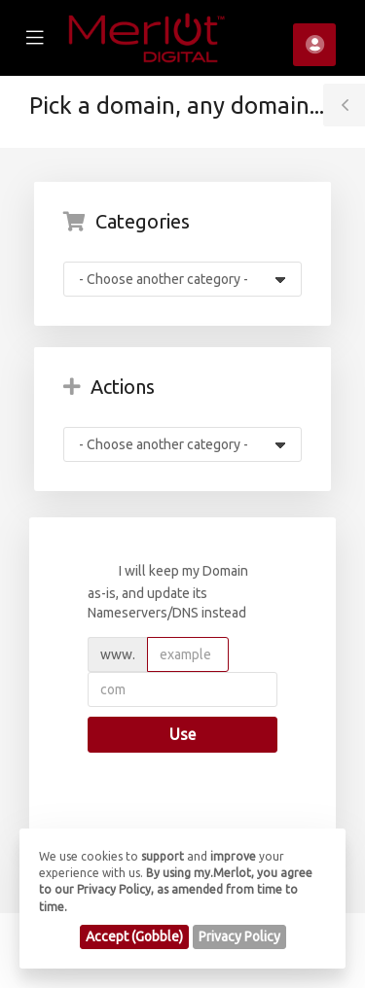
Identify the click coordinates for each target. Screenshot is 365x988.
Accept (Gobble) (134, 936)
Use (182, 734)
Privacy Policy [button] (239, 936)
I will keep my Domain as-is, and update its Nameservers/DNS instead (168, 591)
